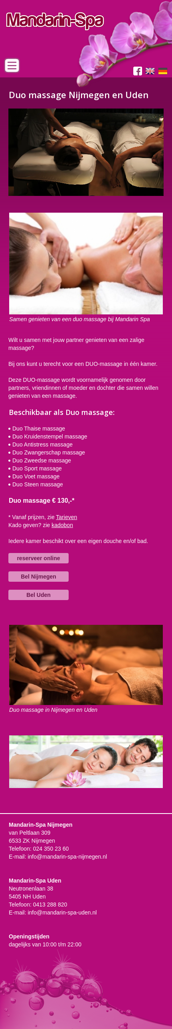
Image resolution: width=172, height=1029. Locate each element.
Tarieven (66, 517)
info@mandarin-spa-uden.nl (62, 912)
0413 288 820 (50, 904)
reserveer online (38, 558)
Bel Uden (38, 595)
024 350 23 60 (51, 848)
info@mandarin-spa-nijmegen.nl (67, 856)
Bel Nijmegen (38, 576)
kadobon (62, 525)
